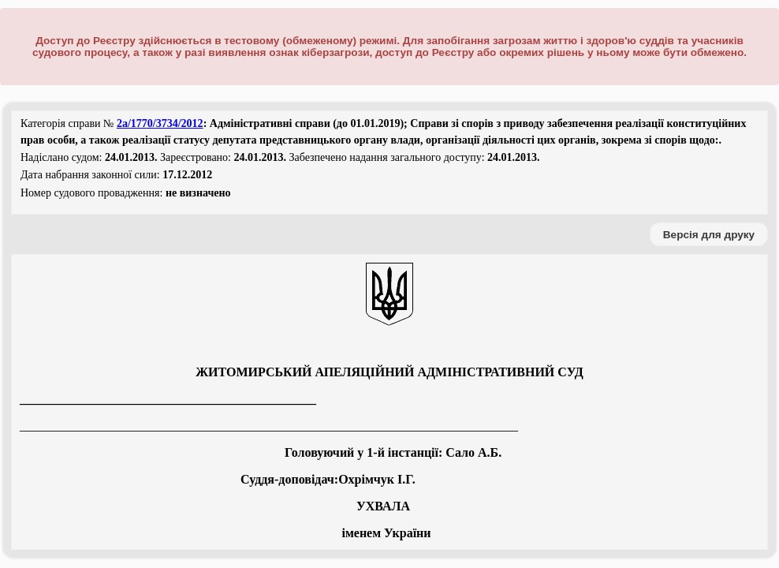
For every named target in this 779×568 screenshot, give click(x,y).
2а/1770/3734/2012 (160, 123)
